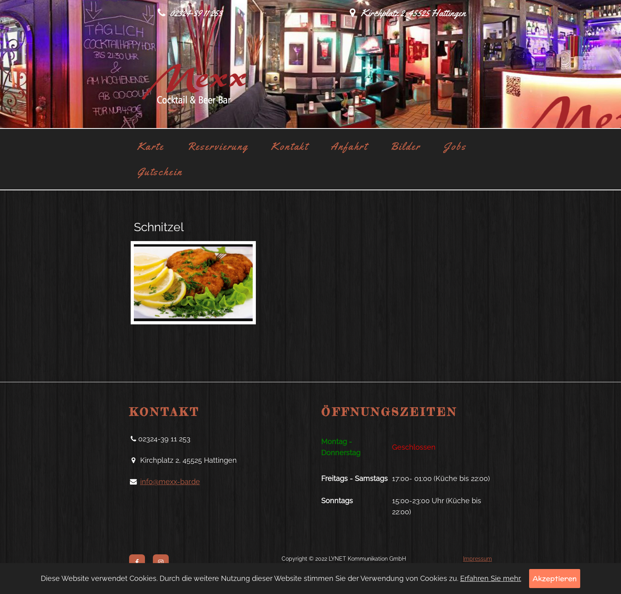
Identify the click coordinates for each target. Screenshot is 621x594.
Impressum (477, 559)
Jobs (455, 146)
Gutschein (160, 171)
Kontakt (289, 146)
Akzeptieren (555, 578)
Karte (150, 146)
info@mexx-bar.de (170, 482)
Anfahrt (349, 146)
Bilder (406, 146)
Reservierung (217, 146)
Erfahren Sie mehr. (490, 578)
